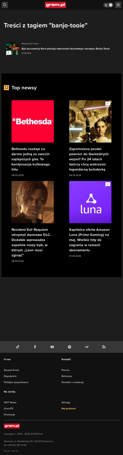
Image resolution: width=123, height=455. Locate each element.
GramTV (8, 408)
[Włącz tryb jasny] (108, 5)
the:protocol (69, 408)
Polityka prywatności (16, 382)
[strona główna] (55, 5)
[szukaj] (5, 5)
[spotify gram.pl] (70, 347)
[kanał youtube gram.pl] (52, 347)
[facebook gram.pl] (35, 347)
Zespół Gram (11, 370)
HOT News (10, 402)
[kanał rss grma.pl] (104, 347)
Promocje (9, 414)
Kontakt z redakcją (73, 382)
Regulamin (10, 376)
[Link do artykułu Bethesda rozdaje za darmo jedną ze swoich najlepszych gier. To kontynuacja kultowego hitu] (33, 138)
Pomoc (66, 370)
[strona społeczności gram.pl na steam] (87, 347)
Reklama (67, 376)
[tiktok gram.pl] (18, 347)
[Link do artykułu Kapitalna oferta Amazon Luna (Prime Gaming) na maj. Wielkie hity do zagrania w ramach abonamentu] (90, 219)
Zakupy (66, 402)
